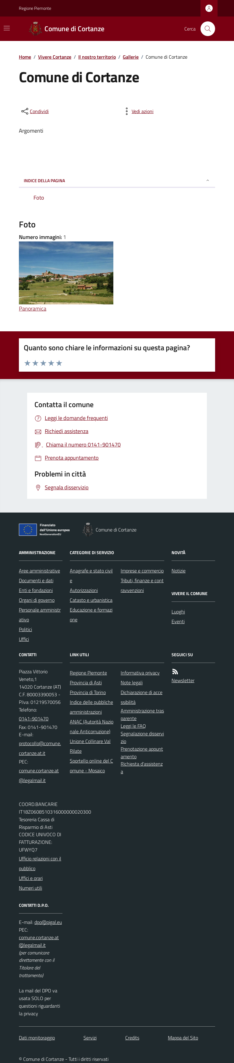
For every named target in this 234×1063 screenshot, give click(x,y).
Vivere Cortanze (54, 57)
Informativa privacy (140, 672)
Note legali (132, 682)
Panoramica (32, 308)
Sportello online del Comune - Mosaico (91, 765)
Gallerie (131, 57)
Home (25, 57)
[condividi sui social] (34, 111)
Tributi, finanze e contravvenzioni (142, 585)
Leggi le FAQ (133, 726)
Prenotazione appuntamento (142, 752)
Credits (132, 1037)
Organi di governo (37, 600)
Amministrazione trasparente (142, 714)
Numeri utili (30, 888)
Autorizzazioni (84, 590)
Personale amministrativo (40, 614)
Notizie (179, 570)
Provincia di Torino (88, 692)
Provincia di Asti (86, 682)
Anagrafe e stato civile (91, 575)
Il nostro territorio (97, 57)
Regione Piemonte (35, 8)
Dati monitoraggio (37, 1037)
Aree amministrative (39, 570)
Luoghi (178, 611)
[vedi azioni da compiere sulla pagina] (138, 111)
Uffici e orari (31, 878)
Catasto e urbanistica (91, 600)
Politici (25, 629)
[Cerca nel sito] (205, 28)
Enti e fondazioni (36, 590)
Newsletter (183, 680)
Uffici (24, 639)
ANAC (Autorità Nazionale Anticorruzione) (91, 726)
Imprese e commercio (142, 570)
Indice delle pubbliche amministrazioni (91, 706)
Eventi (178, 621)
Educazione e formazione (91, 614)
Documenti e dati (36, 580)
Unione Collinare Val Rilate (90, 746)
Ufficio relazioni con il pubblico (40, 863)
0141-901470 (33, 718)
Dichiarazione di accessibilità (141, 697)
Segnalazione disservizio (142, 737)
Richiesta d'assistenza (142, 767)
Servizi (90, 1037)
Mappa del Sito (183, 1037)
